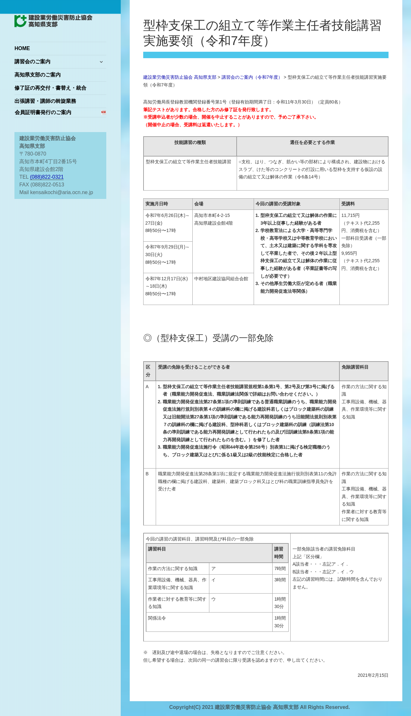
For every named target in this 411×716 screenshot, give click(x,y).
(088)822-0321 (47, 177)
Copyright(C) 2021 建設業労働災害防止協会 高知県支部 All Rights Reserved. (259, 707)
